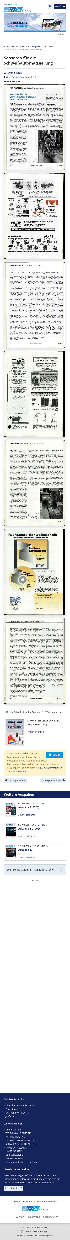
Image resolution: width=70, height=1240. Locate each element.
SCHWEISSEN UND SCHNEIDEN (16, 46)
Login (54, 754)
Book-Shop (11, 1109)
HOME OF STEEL (14, 1151)
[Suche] (50, 6)
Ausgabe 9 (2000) (50, 46)
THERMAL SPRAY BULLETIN (19, 1140)
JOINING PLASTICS (15, 1136)
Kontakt (19, 1217)
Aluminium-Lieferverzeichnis (21, 1162)
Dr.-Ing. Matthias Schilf (24, 77)
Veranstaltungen (13, 72)
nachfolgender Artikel (53, 780)
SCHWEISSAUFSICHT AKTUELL (21, 1143)
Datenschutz (50, 1217)
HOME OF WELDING (16, 1147)
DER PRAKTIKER (13, 1129)
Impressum (34, 1217)
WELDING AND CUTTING (18, 1133)
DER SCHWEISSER (14, 1154)
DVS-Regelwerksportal (17, 1112)
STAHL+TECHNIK (14, 1158)
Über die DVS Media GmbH (20, 1105)
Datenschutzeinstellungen (36, 1231)
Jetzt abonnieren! (13, 1188)
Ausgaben (36, 46)
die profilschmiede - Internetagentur (36, 1235)
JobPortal (10, 1116)
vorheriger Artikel (15, 780)
